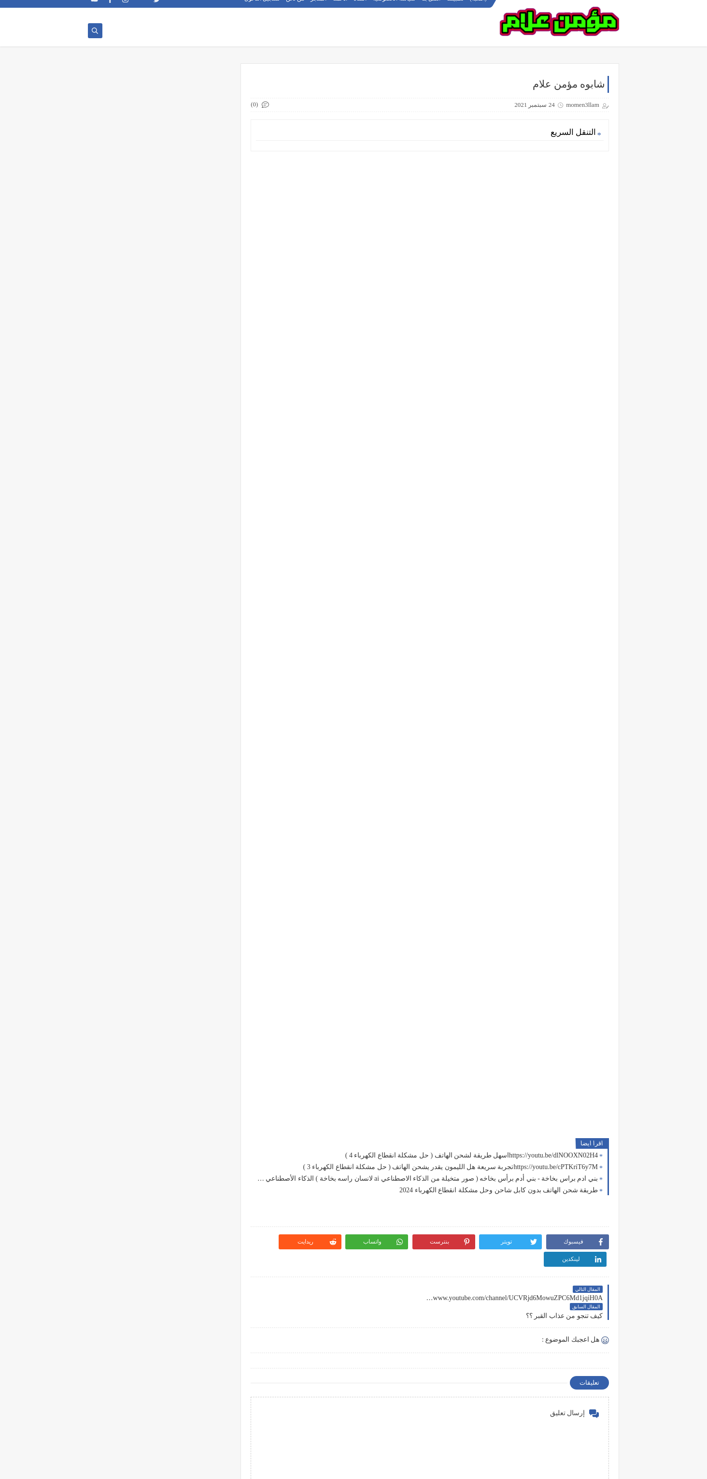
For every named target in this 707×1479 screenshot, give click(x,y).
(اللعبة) (478, 7)
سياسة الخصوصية (394, 7)
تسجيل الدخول (262, 7)
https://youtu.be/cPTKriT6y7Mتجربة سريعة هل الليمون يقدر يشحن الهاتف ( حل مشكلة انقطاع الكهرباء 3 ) (450, 1167)
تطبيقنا (455, 7)
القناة (360, 7)
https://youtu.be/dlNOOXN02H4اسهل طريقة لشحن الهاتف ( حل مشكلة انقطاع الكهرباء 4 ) (471, 1155)
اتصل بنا (431, 7)
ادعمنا (340, 7)
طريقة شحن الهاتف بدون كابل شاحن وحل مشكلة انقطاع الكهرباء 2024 (498, 1190)
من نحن (295, 7)
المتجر (319, 7)
